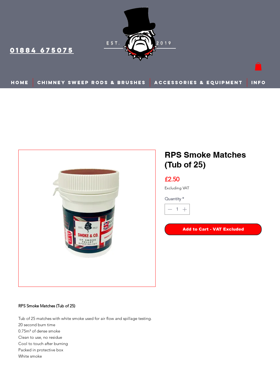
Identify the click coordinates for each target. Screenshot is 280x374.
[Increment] (185, 209)
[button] (258, 66)
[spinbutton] (177, 209)
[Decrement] (169, 209)
